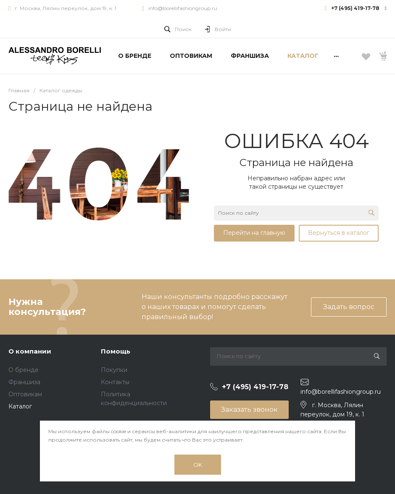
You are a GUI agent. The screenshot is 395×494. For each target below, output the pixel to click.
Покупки (114, 370)
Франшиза (24, 382)
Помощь (115, 351)
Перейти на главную (254, 233)
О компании (29, 351)
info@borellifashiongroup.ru (182, 8)
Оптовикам (25, 394)
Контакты (115, 382)
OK (197, 464)
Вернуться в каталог (338, 233)
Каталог (20, 406)
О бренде (23, 370)
